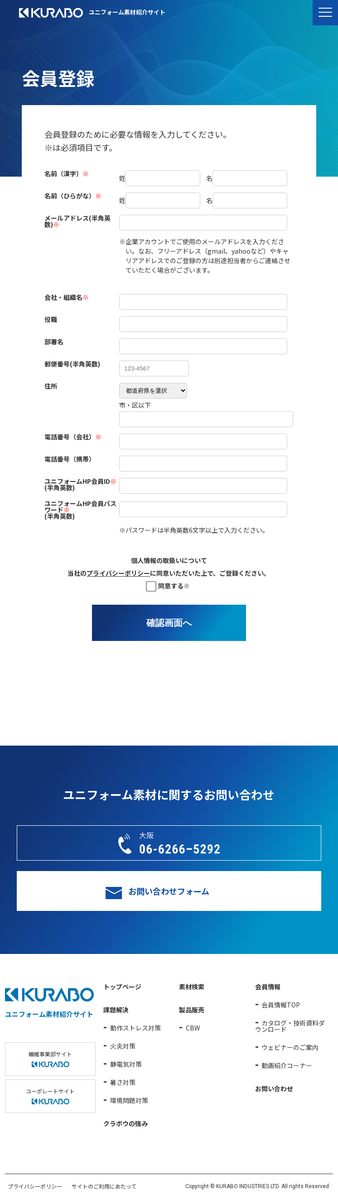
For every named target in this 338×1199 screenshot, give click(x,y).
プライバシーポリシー (118, 573)
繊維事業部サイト (50, 1058)
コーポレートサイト (50, 1095)
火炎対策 (122, 1045)
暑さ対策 (122, 1082)
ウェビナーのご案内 (290, 1047)
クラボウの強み (125, 1123)
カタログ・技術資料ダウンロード (290, 1026)
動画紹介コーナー (286, 1065)
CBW (193, 1027)
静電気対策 (126, 1064)
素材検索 (191, 986)
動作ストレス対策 (135, 1027)
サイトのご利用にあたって (104, 1186)
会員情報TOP (280, 1004)
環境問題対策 (129, 1100)
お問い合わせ (274, 1088)
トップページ (122, 986)
